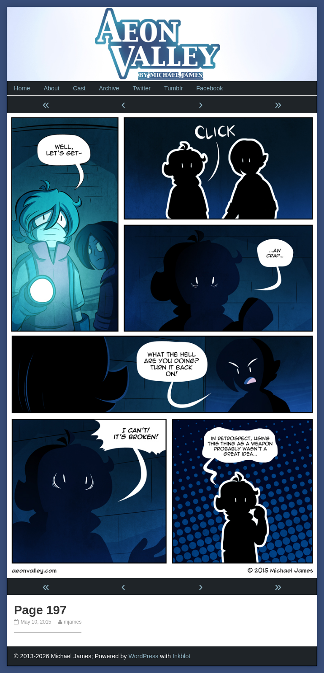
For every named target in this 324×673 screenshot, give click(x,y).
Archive (109, 88)
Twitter (142, 88)
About (51, 88)
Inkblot (181, 656)
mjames (72, 622)
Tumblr (173, 88)
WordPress (143, 656)
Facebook (209, 88)
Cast (79, 88)
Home (22, 88)
